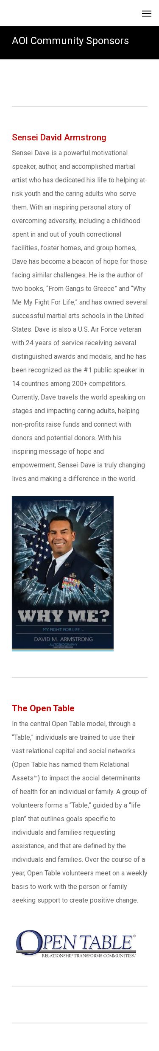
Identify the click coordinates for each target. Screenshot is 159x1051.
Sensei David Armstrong (59, 137)
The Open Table (43, 708)
